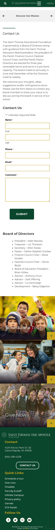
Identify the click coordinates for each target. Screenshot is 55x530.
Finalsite (10, 487)
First (7, 131)
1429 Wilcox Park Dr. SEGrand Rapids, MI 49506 (18, 449)
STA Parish (11, 507)
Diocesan (34, 528)
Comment (11, 175)
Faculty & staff (13, 491)
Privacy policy (13, 499)
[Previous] (3, 16)
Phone (9, 149)
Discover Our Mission (27, 16)
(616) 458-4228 (13, 456)
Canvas (9, 503)
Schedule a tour (14, 478)
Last (7, 142)
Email (8, 162)
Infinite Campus (14, 495)
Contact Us (27, 465)
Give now (10, 482)
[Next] (51, 16)
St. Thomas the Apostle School (30, 527)
